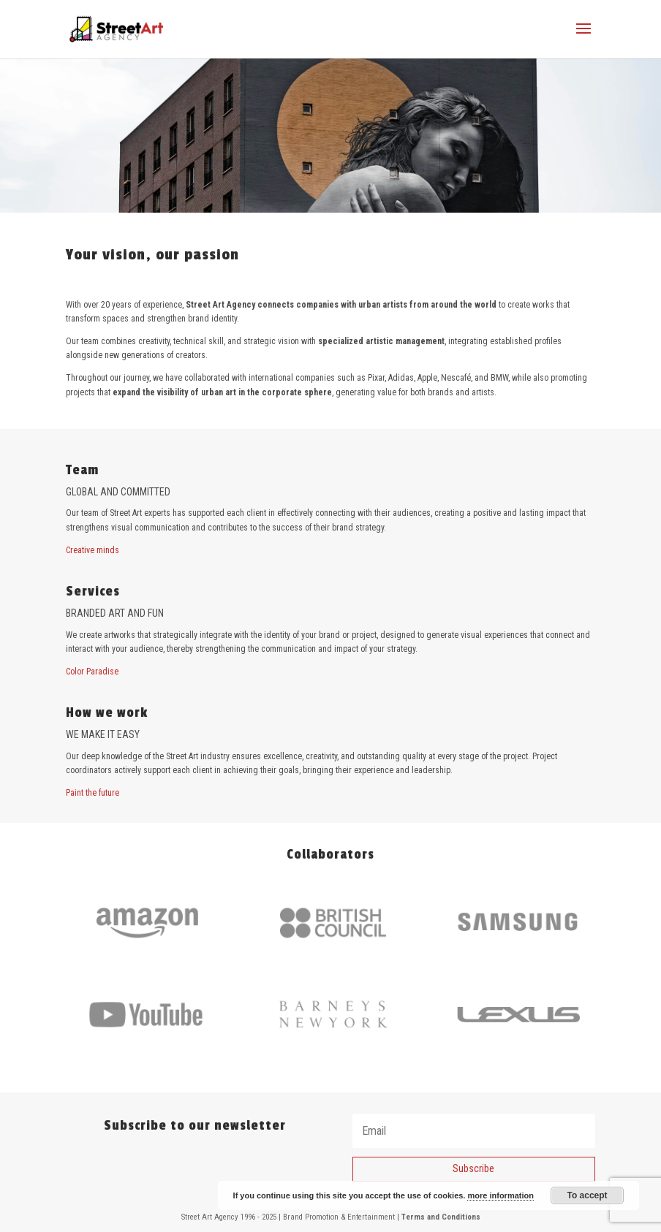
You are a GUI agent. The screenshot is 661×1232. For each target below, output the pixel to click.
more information (500, 1195)
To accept (587, 1195)
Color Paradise (92, 671)
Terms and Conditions (440, 1217)
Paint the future (92, 793)
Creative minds (92, 550)
